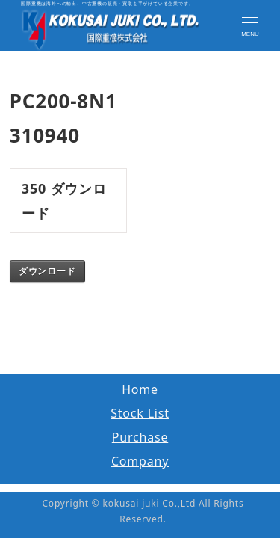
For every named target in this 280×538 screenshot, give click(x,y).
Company (140, 461)
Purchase (140, 437)
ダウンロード (47, 271)
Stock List (140, 413)
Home (140, 389)
